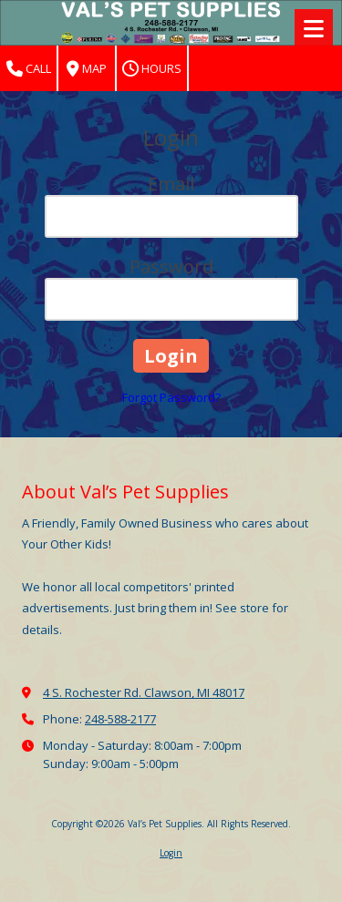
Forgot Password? (171, 397)
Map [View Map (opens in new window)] (87, 68)
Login (171, 852)
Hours (151, 68)
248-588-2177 (120, 719)
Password (171, 266)
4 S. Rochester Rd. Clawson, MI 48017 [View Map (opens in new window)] (143, 692)
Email (171, 183)
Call (28, 68)
